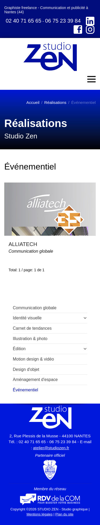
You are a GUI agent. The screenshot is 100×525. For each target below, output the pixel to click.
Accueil (32, 102)
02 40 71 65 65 (23, 21)
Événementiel (25, 390)
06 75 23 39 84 (63, 21)
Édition (19, 348)
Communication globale (31, 251)
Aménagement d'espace (35, 379)
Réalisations (55, 102)
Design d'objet (26, 369)
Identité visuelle (27, 318)
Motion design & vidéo (33, 359)
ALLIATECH (23, 244)
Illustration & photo (30, 338)
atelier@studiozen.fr (51, 448)
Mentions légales (39, 514)
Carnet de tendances (32, 328)
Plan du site (64, 514)
